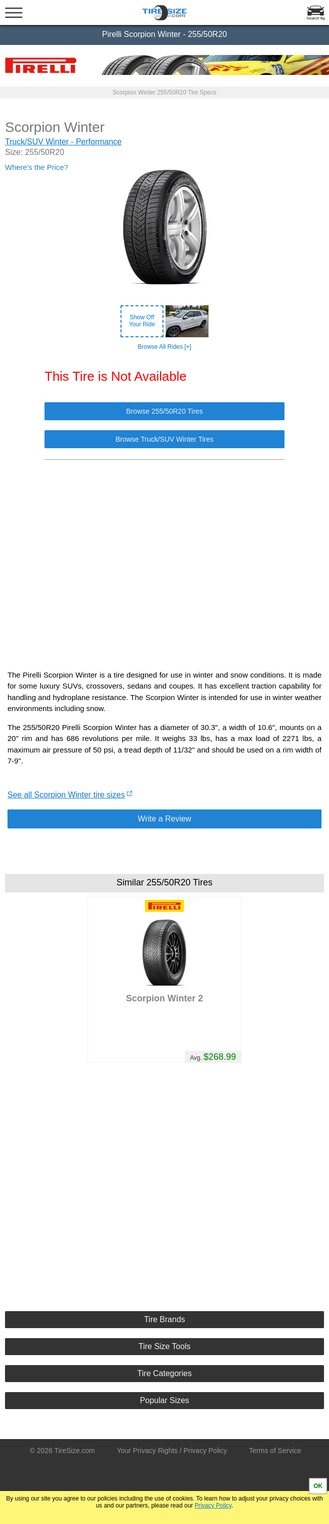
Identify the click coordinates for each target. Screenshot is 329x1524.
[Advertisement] (164, 560)
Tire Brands (164, 1319)
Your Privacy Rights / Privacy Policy (172, 1451)
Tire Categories (165, 1373)
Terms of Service (275, 1451)
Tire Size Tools (164, 1346)
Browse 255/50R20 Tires (164, 411)
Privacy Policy (213, 1505)
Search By (315, 18)
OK (318, 1486)
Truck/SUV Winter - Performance (63, 141)
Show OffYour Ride (142, 321)
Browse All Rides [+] (164, 346)
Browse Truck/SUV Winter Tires (165, 439)
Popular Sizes (165, 1400)
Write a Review (164, 818)
